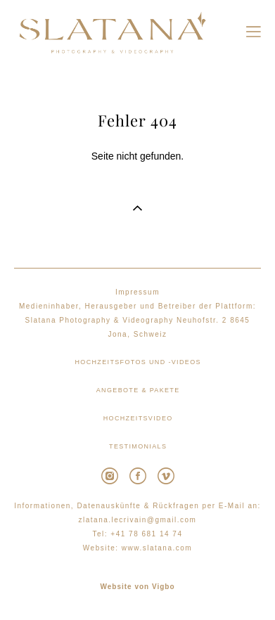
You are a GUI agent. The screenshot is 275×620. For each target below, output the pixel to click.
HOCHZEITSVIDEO (138, 418)
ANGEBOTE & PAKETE (138, 390)
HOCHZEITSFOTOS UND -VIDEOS (137, 362)
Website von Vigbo (137, 586)
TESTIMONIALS (138, 446)
